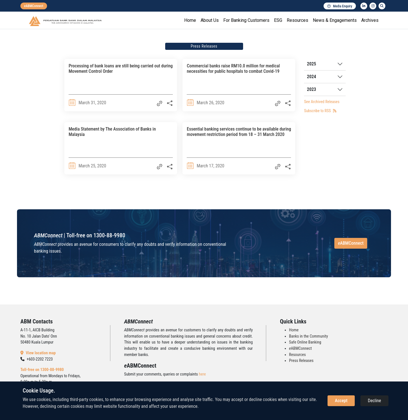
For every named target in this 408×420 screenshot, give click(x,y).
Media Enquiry (339, 6)
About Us (210, 20)
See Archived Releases (321, 101)
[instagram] (372, 6)
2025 (311, 64)
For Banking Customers (246, 20)
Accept (341, 400)
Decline (374, 400)
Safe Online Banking (305, 342)
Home (190, 20)
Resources (297, 20)
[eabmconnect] (33, 6)
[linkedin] (363, 6)
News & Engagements (335, 20)
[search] (382, 6)
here (202, 374)
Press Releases (301, 360)
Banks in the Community (308, 336)
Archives (370, 20)
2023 (311, 89)
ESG (278, 20)
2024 (311, 76)
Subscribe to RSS (320, 110)
